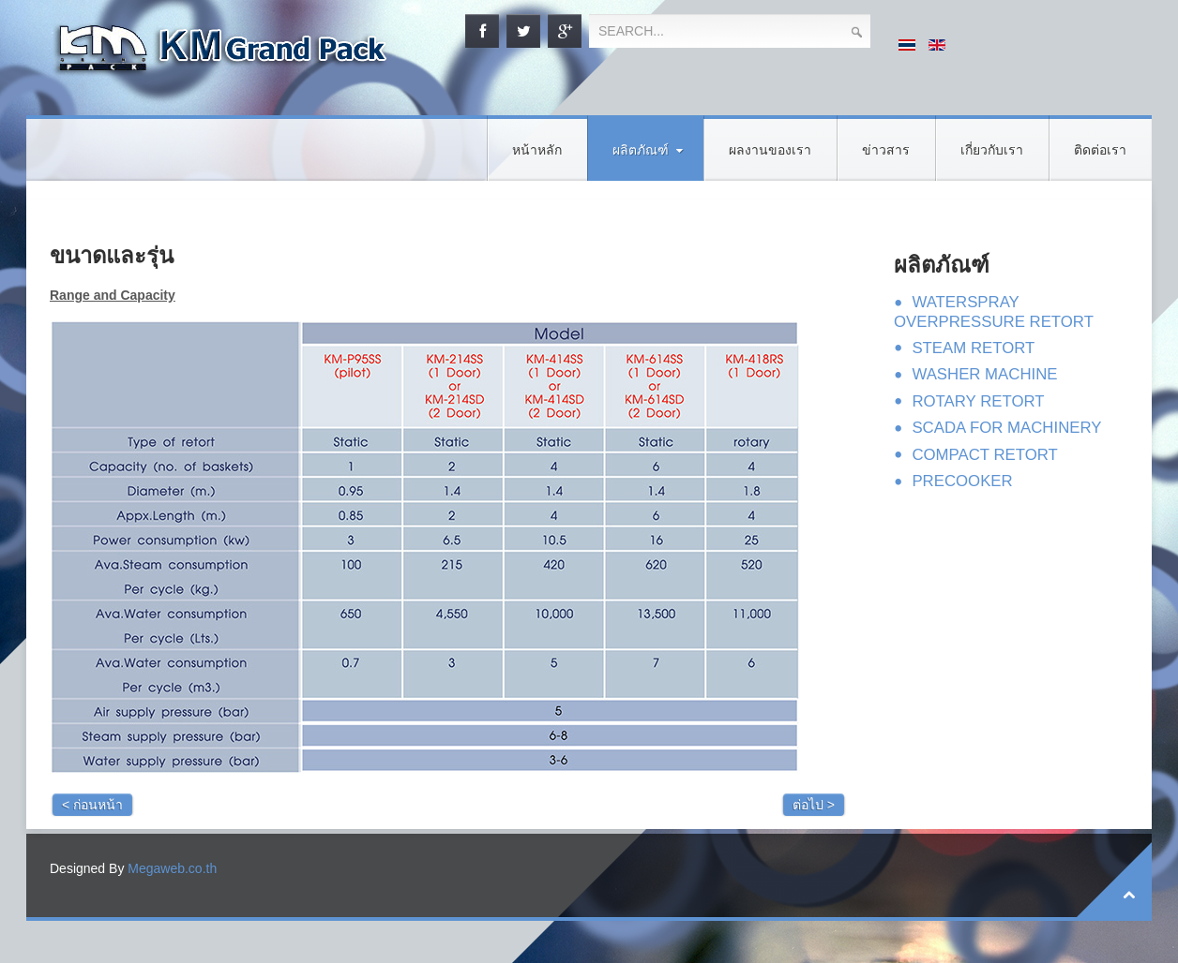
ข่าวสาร (886, 150)
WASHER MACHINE (984, 374)
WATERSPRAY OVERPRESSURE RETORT (994, 312)
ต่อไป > (814, 804)
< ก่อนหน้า (92, 804)
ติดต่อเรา (1100, 150)
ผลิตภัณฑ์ (640, 150)
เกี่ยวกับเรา (991, 150)
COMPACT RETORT (984, 455)
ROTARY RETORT (978, 401)
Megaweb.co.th (172, 868)
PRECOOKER (962, 481)
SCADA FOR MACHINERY (1006, 428)
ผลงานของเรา (770, 150)
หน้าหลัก (537, 150)
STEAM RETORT (973, 348)
